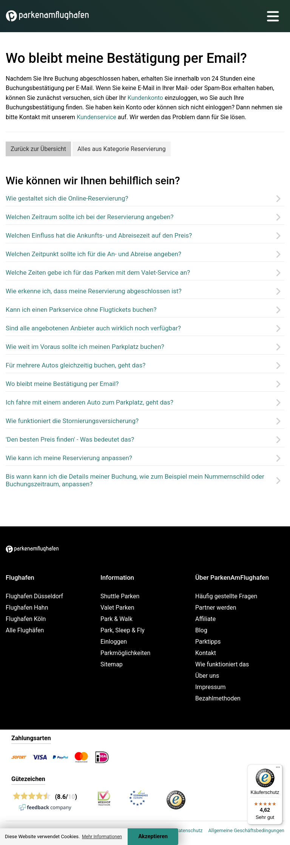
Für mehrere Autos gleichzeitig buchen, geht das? (75, 365)
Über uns (207, 675)
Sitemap (111, 664)
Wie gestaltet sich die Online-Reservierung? (67, 198)
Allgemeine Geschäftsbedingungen (246, 830)
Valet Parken (117, 607)
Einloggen (113, 641)
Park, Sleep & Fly (122, 630)
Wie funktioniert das (222, 664)
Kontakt (205, 653)
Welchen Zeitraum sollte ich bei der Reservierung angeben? (89, 217)
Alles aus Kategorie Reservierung (121, 149)
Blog (201, 630)
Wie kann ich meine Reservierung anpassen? (69, 458)
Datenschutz (188, 830)
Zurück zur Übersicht (38, 149)
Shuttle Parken (119, 596)
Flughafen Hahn (27, 607)
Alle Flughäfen (25, 630)
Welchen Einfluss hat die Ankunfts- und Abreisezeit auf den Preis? (99, 235)
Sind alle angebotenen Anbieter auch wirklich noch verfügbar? (93, 328)
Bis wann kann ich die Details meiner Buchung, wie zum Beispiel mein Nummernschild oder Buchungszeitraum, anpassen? (135, 480)
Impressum (210, 687)
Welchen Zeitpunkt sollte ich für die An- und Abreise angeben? (93, 254)
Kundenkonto (145, 97)
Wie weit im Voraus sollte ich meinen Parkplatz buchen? (85, 346)
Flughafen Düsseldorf (34, 596)
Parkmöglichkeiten (125, 653)
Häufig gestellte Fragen (226, 596)
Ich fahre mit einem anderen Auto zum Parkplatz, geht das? (89, 402)
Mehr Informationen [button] (102, 836)
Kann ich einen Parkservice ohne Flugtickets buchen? (81, 309)
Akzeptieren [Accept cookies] (153, 836)
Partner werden (215, 607)
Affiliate (205, 618)
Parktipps (208, 641)
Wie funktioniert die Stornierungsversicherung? (72, 421)
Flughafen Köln (26, 618)
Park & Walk (116, 618)
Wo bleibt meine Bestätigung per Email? (62, 383)
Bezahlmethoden (218, 698)
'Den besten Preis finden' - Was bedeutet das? (70, 439)
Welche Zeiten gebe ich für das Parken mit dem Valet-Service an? (98, 272)
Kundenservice (96, 117)
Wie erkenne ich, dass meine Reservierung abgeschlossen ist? (94, 291)
